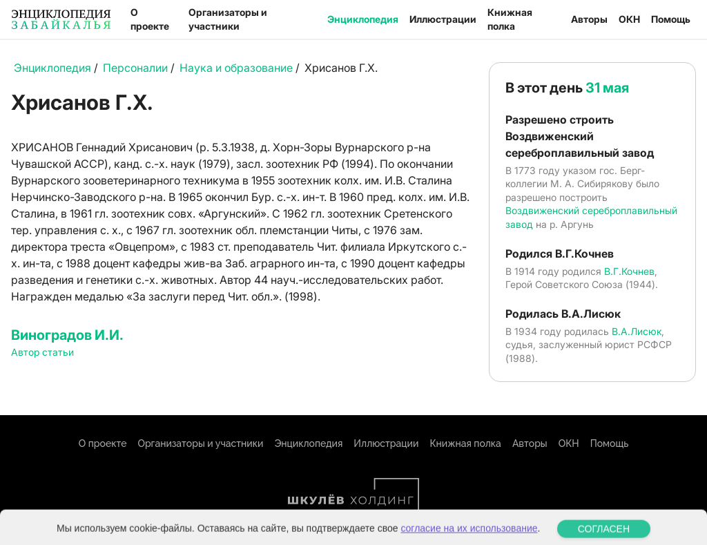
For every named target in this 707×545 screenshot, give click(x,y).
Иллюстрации (442, 19)
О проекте (149, 19)
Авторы (589, 19)
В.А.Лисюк (636, 331)
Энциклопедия (362, 19)
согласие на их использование (468, 536)
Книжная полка (509, 19)
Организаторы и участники (227, 19)
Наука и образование (236, 68)
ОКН (629, 19)
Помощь (670, 19)
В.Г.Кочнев (629, 271)
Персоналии (135, 68)
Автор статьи (42, 352)
